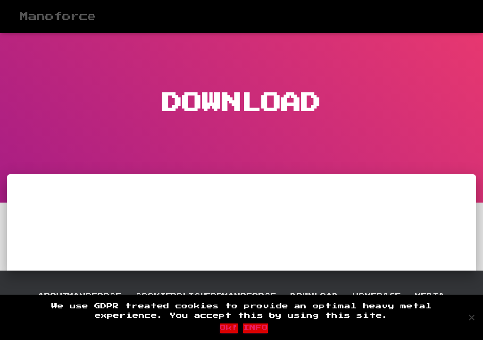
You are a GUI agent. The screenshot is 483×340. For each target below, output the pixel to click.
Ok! (229, 328)
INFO (255, 328)
